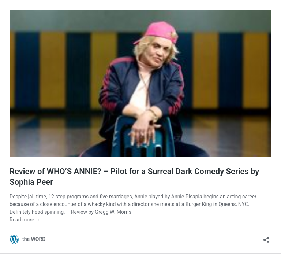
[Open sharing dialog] (266, 237)
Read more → (25, 220)
